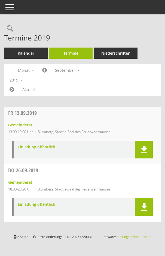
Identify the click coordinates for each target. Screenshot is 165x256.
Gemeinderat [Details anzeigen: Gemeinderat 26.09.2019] (20, 182)
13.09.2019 (22, 113)
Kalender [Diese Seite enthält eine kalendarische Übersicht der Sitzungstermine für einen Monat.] (26, 53)
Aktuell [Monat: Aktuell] (28, 89)
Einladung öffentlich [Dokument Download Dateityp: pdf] (36, 147)
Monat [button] (26, 70)
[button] (144, 149)
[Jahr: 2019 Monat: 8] (44, 70)
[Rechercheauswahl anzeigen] (8, 28)
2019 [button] (16, 80)
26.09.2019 (23, 170)
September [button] (67, 70)
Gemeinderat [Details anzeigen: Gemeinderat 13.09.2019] (20, 124)
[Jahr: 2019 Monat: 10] (11, 90)
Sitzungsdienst (134, 237)
